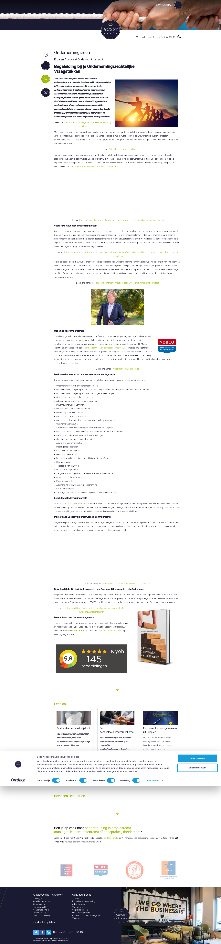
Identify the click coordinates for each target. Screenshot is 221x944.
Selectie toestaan (197, 925)
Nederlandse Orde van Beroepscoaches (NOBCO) (106, 348)
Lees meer (64, 759)
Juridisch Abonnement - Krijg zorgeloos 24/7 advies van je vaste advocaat (126, 283)
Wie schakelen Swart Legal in (122, 149)
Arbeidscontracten (41, 901)
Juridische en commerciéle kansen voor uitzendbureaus (95, 166)
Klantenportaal (164, 5)
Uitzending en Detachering (83, 901)
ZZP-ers (75, 898)
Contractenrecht (79, 907)
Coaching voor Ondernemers (126, 369)
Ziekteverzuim (39, 904)
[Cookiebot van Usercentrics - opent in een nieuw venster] (18, 938)
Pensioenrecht (39, 907)
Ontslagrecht (39, 898)
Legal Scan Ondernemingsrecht (75, 504)
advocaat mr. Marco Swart (110, 631)
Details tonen (152, 938)
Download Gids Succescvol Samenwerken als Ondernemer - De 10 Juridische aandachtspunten (121, 220)
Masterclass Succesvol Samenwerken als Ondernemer (127, 583)
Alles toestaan (197, 916)
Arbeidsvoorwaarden (81, 904)
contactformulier (111, 838)
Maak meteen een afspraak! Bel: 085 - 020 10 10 (158, 37)
